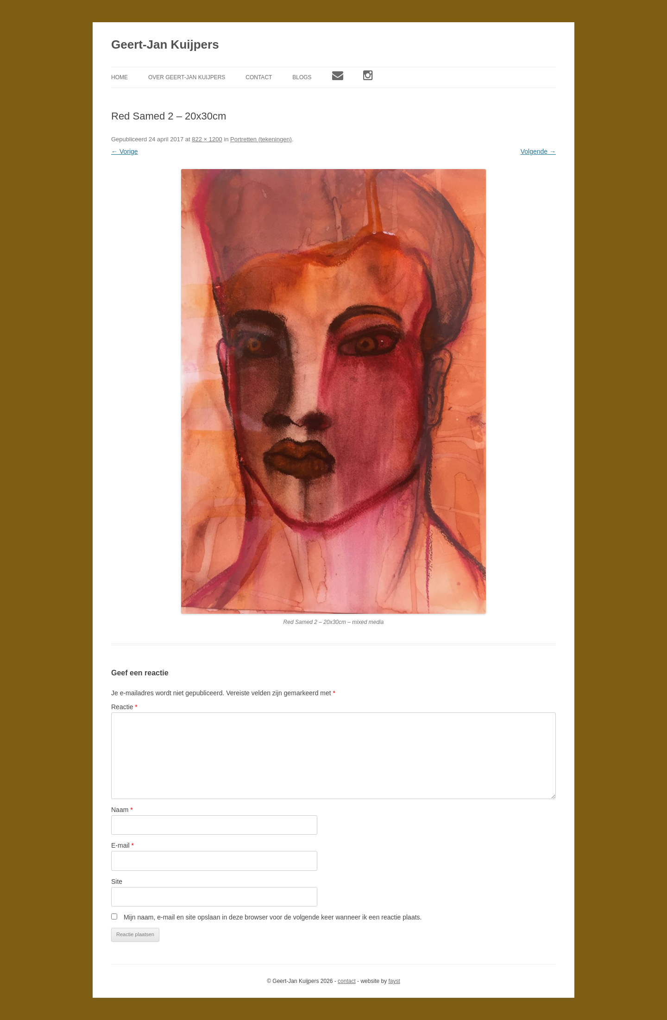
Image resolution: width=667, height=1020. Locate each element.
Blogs (301, 77)
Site (116, 881)
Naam (122, 809)
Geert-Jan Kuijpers (165, 44)
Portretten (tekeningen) (261, 139)
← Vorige (124, 151)
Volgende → (538, 151)
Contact (258, 77)
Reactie (124, 707)
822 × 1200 (207, 139)
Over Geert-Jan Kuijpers (186, 77)
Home (119, 77)
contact (347, 981)
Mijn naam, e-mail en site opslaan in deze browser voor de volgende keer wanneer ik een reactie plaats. (273, 917)
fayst (394, 981)
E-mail (122, 845)
